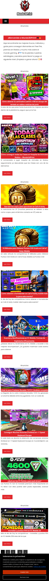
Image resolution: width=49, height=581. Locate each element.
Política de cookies (39, 567)
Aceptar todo (24, 572)
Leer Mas (7, 117)
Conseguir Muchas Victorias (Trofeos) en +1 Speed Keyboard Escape (24, 437)
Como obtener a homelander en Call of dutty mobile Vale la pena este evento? (24, 295)
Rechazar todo (24, 577)
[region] (24, 567)
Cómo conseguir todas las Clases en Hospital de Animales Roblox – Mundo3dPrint (24, 156)
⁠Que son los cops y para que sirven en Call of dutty (24, 206)
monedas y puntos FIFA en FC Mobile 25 (24, 533)
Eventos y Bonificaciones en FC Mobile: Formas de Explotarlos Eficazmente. (24, 339)
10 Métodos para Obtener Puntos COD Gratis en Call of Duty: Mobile (24, 250)
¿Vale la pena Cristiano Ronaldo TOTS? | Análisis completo (24, 392)
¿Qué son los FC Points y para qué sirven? (24, 483)
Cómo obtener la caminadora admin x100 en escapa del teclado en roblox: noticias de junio (24, 103)
